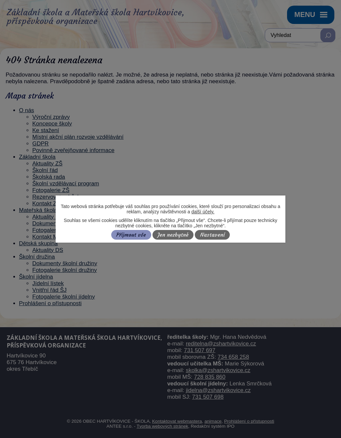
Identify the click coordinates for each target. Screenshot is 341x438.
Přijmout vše (131, 235)
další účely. (202, 211)
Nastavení (212, 235)
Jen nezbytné (173, 235)
